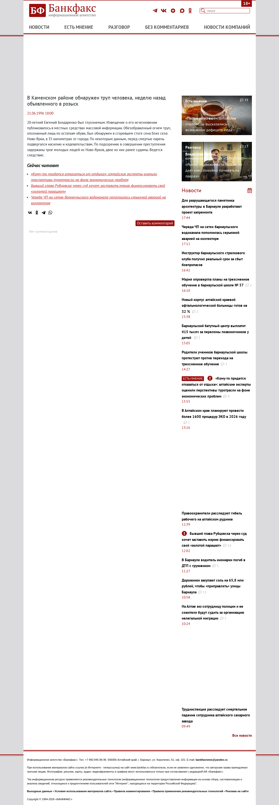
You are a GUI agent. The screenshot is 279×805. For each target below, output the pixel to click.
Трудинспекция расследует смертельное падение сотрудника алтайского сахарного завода (216, 715)
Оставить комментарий (155, 223)
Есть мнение (78, 27)
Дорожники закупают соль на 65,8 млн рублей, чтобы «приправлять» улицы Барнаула (213, 586)
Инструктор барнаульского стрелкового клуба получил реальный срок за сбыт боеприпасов (213, 259)
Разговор (119, 27)
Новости (39, 27)
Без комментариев (167, 27)
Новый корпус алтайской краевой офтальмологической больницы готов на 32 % (214, 305)
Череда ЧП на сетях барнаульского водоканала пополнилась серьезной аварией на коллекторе (210, 232)
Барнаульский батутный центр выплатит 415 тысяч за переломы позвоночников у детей (215, 331)
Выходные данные (39, 791)
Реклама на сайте (237, 791)
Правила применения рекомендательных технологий (187, 791)
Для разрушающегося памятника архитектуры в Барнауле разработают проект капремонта (212, 206)
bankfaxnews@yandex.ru (212, 759)
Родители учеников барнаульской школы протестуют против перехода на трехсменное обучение (215, 358)
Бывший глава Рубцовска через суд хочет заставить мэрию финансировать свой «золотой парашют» (214, 539)
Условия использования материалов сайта (82, 791)
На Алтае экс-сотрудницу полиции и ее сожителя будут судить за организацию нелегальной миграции (213, 612)
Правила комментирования (132, 791)
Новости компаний (227, 27)
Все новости (242, 735)
